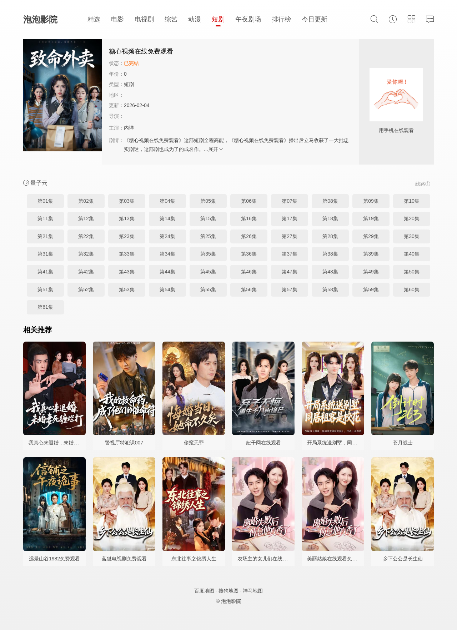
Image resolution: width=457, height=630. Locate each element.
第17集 (289, 218)
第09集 (371, 201)
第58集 (330, 289)
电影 (117, 19)
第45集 (208, 271)
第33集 (127, 254)
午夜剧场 (248, 19)
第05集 (208, 201)
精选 (93, 19)
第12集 (86, 218)
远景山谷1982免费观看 (54, 558)
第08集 (330, 201)
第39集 (371, 254)
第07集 (289, 201)
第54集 (167, 289)
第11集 (45, 218)
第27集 (289, 236)
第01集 (45, 201)
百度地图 (204, 591)
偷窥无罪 (194, 442)
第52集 (86, 289)
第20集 (412, 218)
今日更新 (314, 19)
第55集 (208, 289)
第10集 (412, 201)
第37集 (289, 254)
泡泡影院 (40, 19)
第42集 (86, 271)
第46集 (249, 271)
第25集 (208, 236)
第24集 (167, 236)
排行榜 (281, 19)
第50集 (412, 271)
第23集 (127, 236)
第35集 (208, 254)
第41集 (45, 271)
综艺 (171, 19)
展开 (216, 149)
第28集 (330, 236)
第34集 (167, 254)
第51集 (45, 289)
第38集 (330, 254)
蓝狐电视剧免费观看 (124, 558)
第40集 (412, 254)
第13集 (127, 218)
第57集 (289, 289)
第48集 (330, 271)
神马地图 (253, 591)
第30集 (412, 236)
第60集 (412, 289)
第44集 (167, 271)
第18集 (330, 218)
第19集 (371, 218)
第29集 (371, 236)
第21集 (45, 236)
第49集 (371, 271)
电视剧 (144, 19)
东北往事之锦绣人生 (193, 558)
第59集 (371, 289)
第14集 (167, 218)
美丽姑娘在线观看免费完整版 (339, 558)
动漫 (194, 19)
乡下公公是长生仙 (403, 558)
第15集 (208, 218)
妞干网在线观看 (263, 442)
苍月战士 (403, 442)
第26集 (249, 236)
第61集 (45, 307)
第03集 (127, 201)
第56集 (249, 289)
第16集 (249, 218)
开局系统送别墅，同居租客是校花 (344, 442)
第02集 (86, 201)
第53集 (127, 289)
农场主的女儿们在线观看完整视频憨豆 (279, 558)
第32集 (86, 254)
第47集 (289, 271)
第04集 (167, 201)
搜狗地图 (228, 591)
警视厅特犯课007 (124, 442)
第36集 (249, 254)
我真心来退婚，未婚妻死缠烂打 (64, 442)
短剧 (218, 19)
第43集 (127, 271)
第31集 (45, 254)
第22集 (86, 236)
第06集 (249, 201)
